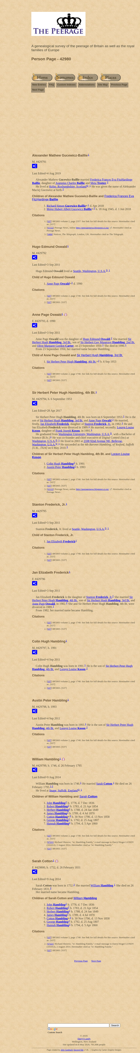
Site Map (103, 84)
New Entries (39, 84)
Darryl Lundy (83, 1038)
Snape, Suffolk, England (63, 790)
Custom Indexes (66, 84)
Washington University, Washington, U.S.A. (84, 434)
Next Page (38, 89)
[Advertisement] (84, 121)
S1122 (50, 227)
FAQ (51, 84)
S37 (49, 221)
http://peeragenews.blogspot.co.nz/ (92, 227)
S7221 (50, 842)
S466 (49, 234)
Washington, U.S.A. (43, 441)
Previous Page (119, 84)
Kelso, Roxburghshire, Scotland (67, 186)
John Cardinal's (67, 1050)
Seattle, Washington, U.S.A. (89, 271)
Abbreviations (87, 84)
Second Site (78, 1050)
